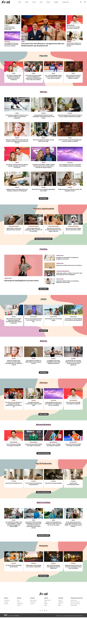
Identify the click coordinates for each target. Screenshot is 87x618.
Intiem (45, 605)
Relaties (46, 603)
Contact (80, 615)
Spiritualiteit (60, 602)
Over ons (61, 615)
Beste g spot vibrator (75, 603)
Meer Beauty (43, 376)
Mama (19, 2)
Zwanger (6, 602)
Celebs (59, 603)
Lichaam (19, 605)
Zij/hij (45, 602)
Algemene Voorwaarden (73, 615)
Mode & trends (33, 600)
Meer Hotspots (43, 584)
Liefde (41, 2)
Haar (18, 600)
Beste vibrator (74, 600)
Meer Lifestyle (43, 419)
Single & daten (47, 600)
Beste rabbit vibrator (75, 602)
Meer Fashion (43, 291)
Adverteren (66, 615)
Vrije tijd (60, 600)
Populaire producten (77, 598)
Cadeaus (32, 603)
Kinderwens (7, 600)
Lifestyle (48, 2)
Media (59, 605)
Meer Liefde (43, 334)
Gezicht (18, 602)
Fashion (34, 2)
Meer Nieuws (43, 199)
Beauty (26, 2)
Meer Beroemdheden (43, 459)
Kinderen (6, 603)
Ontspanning (20, 603)
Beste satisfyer (74, 605)
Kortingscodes (65, 2)
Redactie (57, 615)
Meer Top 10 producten (43, 499)
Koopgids (56, 2)
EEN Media (17, 615)
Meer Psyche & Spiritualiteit (43, 240)
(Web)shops (33, 602)
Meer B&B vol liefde (43, 543)
